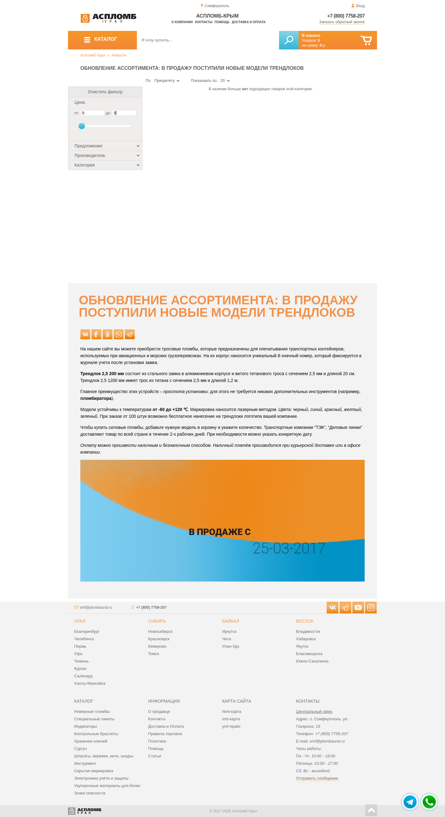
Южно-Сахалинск (312, 661)
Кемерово (157, 646)
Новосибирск (160, 631)
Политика (157, 741)
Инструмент (85, 763)
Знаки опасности (89, 793)
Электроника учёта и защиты (101, 778)
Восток (304, 621)
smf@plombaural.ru (96, 607)
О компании (182, 22)
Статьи (154, 756)
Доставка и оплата (248, 22)
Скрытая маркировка (93, 770)
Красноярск (158, 639)
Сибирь (157, 621)
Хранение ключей (90, 741)
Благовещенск (309, 653)
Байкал (230, 621)
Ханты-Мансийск (89, 683)
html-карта (231, 711)
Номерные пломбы (92, 711)
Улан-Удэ (230, 646)
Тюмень (81, 661)
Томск (153, 653)
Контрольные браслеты (96, 733)
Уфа (78, 653)
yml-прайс (231, 726)
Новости (119, 55)
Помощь (221, 22)
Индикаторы (85, 726)
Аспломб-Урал (92, 55)
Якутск (302, 646)
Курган (80, 668)
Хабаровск (306, 639)
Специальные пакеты (94, 719)
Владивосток (308, 631)
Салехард (83, 676)
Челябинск (84, 639)
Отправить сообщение (317, 778)
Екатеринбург (87, 631)
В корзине (311, 35)
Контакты (203, 22)
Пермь (80, 646)
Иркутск (229, 631)
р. (323, 45)
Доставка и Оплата (166, 726)
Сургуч (80, 748)
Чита (226, 639)
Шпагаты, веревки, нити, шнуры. (104, 756)
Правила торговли (165, 733)
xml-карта (231, 719)
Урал (79, 621)
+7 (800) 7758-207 (346, 16)
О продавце (159, 711)
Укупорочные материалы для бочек (107, 785)
